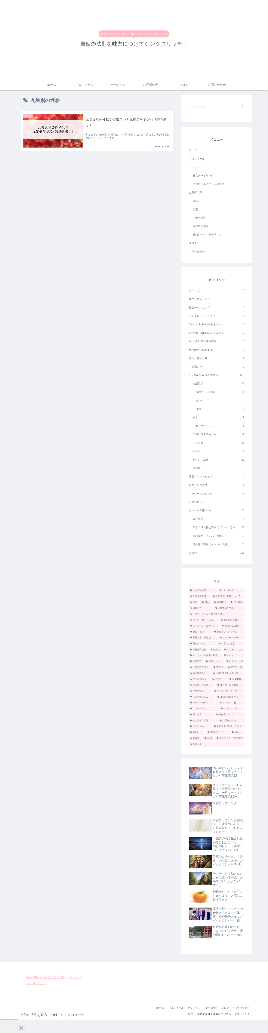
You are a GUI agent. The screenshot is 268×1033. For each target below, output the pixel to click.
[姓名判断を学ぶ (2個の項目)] (200, 667)
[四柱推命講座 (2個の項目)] (198, 649)
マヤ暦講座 (199, 217)
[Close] (21, 1028)
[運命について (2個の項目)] (202, 643)
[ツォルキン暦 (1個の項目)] (231, 703)
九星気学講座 (200, 226)
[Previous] (4, 1026)
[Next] (13, 1026)
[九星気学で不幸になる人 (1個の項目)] (229, 726)
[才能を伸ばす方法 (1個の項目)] (230, 697)
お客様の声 (195, 192)
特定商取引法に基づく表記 (46, 977)
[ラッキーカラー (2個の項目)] (231, 637)
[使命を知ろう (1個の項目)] (199, 679)
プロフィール (197, 158)
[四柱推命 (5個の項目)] (237, 602)
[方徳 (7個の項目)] (194, 602)
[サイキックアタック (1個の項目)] (229, 691)
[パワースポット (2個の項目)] (234, 649)
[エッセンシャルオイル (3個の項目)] (204, 626)
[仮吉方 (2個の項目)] (215, 649)
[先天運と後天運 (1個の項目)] (202, 685)
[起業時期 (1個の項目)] (236, 679)
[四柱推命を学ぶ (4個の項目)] (229, 608)
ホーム (193, 149)
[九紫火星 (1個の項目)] (217, 744)
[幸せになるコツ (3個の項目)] (232, 620)
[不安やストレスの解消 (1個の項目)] (230, 738)
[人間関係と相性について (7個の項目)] (228, 596)
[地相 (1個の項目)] (208, 738)
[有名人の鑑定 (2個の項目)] (231, 643)
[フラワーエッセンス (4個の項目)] (204, 620)
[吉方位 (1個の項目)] (219, 667)
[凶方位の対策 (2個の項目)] (235, 661)
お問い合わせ (197, 251)
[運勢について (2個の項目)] (214, 661)
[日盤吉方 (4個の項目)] (201, 608)
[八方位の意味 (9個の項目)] (200, 596)
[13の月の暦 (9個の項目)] (231, 590)
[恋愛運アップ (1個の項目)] (217, 732)
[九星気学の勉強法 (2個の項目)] (203, 637)
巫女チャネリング (203, 175)
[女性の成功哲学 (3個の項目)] (232, 626)
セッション (195, 167)
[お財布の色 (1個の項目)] (200, 673)
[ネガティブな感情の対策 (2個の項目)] (205, 655)
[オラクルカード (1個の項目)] (203, 703)
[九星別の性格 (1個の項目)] (231, 720)
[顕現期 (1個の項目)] (195, 738)
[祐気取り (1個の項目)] (219, 679)
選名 (195, 200)
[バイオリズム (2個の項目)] (234, 655)
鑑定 (195, 209)
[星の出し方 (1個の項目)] (235, 667)
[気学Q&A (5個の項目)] (220, 602)
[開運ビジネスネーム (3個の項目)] (229, 632)
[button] (241, 106)
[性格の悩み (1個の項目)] (200, 691)
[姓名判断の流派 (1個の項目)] (203, 720)
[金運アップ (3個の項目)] (200, 632)
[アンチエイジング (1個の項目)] (204, 708)
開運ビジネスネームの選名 (208, 183)
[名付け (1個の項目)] (197, 732)
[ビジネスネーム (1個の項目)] (200, 726)
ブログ (193, 243)
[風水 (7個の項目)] (206, 602)
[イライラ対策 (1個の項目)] (232, 708)
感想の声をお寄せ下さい (207, 234)
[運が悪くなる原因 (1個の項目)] (230, 685)
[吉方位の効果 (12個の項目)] (203, 590)
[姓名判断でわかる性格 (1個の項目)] (228, 673)
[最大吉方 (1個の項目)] (201, 714)
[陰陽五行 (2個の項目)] (196, 661)
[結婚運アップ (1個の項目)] (230, 714)
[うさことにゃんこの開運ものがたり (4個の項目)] (217, 614)
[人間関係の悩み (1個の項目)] (202, 697)
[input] (216, 106)
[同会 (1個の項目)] (237, 732)
